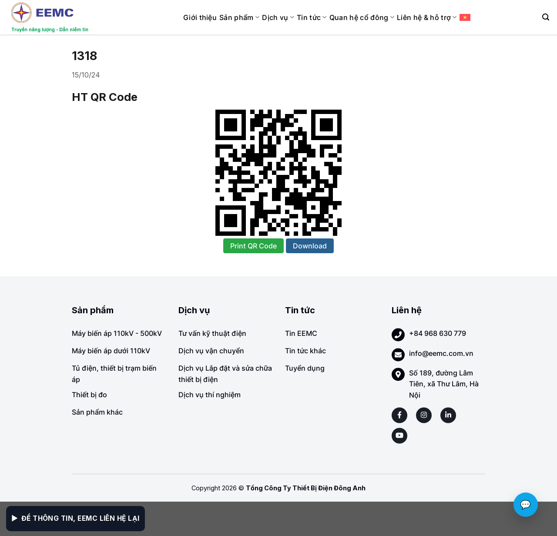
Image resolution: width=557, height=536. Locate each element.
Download (310, 245)
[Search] (545, 17)
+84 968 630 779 (437, 333)
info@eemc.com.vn (441, 353)
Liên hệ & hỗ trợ (427, 17)
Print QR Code (253, 245)
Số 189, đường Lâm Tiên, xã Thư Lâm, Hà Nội (444, 383)
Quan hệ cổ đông (361, 17)
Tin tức (312, 17)
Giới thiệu (200, 17)
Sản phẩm (239, 17)
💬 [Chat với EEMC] (525, 504)
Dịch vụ (278, 17)
